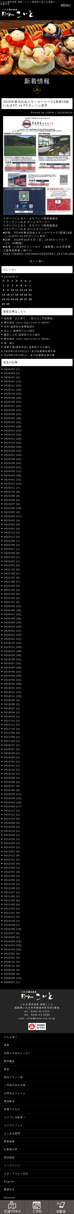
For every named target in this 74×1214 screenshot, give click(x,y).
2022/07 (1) (12, 549)
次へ (32, 261)
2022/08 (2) (12, 545)
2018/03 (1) (12, 716)
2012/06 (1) (12, 876)
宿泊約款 (9, 1157)
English (9, 1181)
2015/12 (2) (12, 769)
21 (30, 294)
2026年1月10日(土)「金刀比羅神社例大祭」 (31, 351)
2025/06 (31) (13, 410)
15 (3, 294)
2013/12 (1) (12, 831)
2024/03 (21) (13, 471)
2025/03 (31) (13, 422)
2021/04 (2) (12, 590)
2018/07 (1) (12, 708)
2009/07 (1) (12, 982)
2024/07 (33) (13, 455)
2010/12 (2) (12, 916)
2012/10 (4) (12, 863)
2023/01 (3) (12, 528)
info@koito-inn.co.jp (41, 1018)
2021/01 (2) (12, 602)
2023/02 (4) (12, 524)
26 (21, 299)
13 (25, 290)
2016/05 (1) (12, 757)
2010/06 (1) (12, 937)
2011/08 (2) (12, 888)
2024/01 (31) (13, 479)
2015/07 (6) (12, 786)
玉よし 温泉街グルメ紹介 (19, 330)
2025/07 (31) (13, 406)
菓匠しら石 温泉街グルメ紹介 (22, 334)
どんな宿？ (11, 1037)
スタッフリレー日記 (16, 1173)
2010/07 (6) (12, 933)
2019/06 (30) (13, 667)
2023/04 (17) (13, 516)
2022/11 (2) (12, 536)
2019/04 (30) (13, 675)
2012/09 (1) (12, 867)
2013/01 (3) (12, 851)
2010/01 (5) (12, 957)
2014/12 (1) (12, 810)
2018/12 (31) (13, 692)
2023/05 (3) (12, 512)
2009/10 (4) (12, 970)
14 (30, 290)
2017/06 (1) (12, 737)
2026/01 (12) (13, 381)
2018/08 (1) (12, 704)
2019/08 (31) (13, 659)
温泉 (6, 1045)
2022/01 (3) (12, 565)
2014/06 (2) (12, 826)
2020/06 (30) (13, 618)
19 (21, 294)
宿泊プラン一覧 (13, 1077)
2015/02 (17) (13, 806)
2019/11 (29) (13, 647)
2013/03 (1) (12, 847)
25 (17, 299)
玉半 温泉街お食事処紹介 (19, 326)
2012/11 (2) (12, 859)
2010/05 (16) (13, 941)
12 (21, 290)
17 (12, 294)
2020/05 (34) (13, 622)
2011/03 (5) (12, 904)
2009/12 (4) (12, 961)
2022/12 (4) (12, 532)
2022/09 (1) (12, 541)
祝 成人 (9, 343)
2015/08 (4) (12, 782)
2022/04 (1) (12, 557)
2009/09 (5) (12, 974)
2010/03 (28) (13, 949)
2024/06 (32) (13, 459)
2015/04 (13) (13, 798)
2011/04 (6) (12, 900)
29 (3, 304)
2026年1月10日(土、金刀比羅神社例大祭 (29, 355)
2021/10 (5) (12, 569)
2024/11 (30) (13, 438)
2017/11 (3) (12, 724)
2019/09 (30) (13, 655)
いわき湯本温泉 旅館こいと (14, 2)
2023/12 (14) (13, 483)
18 (17, 294)
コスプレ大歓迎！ (15, 1117)
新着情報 (9, 1141)
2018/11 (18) (13, 696)
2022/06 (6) (12, 553)
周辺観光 (9, 1101)
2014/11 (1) (12, 814)
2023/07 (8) (12, 504)
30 (8, 304)
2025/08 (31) (13, 401)
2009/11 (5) (12, 965)
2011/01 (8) (12, 912)
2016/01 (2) (12, 765)
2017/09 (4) (12, 732)
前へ (41, 261)
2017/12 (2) (12, 720)
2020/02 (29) (13, 634)
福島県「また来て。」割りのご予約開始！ (30, 318)
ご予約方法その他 (15, 1085)
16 (8, 294)
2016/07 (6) (12, 749)
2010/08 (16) (13, 929)
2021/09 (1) (12, 573)
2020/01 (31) (13, 639)
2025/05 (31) (13, 414)
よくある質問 (12, 1133)
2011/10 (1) (12, 884)
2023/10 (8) (12, 491)
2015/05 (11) (13, 794)
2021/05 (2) (12, 585)
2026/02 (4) (12, 377)
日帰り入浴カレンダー (17, 1053)
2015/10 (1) (12, 773)
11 (17, 290)
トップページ (12, 1165)
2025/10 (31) (13, 393)
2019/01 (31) (13, 688)
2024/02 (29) (13, 475)
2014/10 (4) (12, 818)
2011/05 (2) (12, 896)
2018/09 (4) (12, 700)
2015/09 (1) (12, 777)
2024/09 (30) (13, 446)
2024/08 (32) (13, 450)
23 (8, 299)
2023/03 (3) (12, 520)
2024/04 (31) (13, 467)
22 (3, 299)
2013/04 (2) (12, 843)
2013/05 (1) (12, 839)
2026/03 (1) (12, 373)
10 (12, 290)
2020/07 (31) (13, 614)
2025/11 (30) (13, 389)
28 (30, 299)
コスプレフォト (13, 1125)
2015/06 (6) (12, 790)
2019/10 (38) (13, 651)
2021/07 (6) (12, 577)
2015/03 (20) (13, 802)
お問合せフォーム (15, 1093)
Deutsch (9, 1197)
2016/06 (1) (12, 753)
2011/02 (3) (12, 908)
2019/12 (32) (13, 643)
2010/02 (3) (12, 953)
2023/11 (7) (12, 487)
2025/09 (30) (13, 397)
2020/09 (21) (13, 606)
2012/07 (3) (12, 872)
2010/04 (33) (13, 945)
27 (25, 299)
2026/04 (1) (12, 369)
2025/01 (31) (13, 430)
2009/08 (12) (13, 978)
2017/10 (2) (12, 728)
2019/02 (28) (13, 683)
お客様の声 (11, 1149)
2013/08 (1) (12, 835)
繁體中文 (9, 1189)
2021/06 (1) (12, 581)
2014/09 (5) (12, 823)
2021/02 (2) (12, 598)
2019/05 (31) (13, 671)
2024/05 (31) (13, 463)
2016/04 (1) (12, 761)
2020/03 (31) (13, 630)
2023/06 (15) (13, 508)
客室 (6, 1069)
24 (12, 299)
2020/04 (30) (13, 626)
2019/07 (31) (13, 663)
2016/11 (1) (12, 745)
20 (25, 294)
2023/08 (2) (12, 500)
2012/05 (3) (12, 880)
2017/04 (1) (12, 741)
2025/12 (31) (13, 385)
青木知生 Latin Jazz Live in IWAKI (27, 322)
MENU (65, 5)
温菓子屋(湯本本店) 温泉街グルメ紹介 (27, 347)
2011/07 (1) (12, 892)
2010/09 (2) (12, 925)
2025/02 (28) (13, 426)
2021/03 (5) (12, 594)
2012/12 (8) (12, 855)
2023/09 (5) (12, 495)
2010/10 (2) (12, 921)
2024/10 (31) (13, 442)
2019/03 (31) (13, 679)
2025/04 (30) (13, 418)
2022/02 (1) (12, 561)
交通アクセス (12, 1109)
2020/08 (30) (13, 610)
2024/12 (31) (13, 434)
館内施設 (9, 1061)
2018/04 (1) (12, 712)
